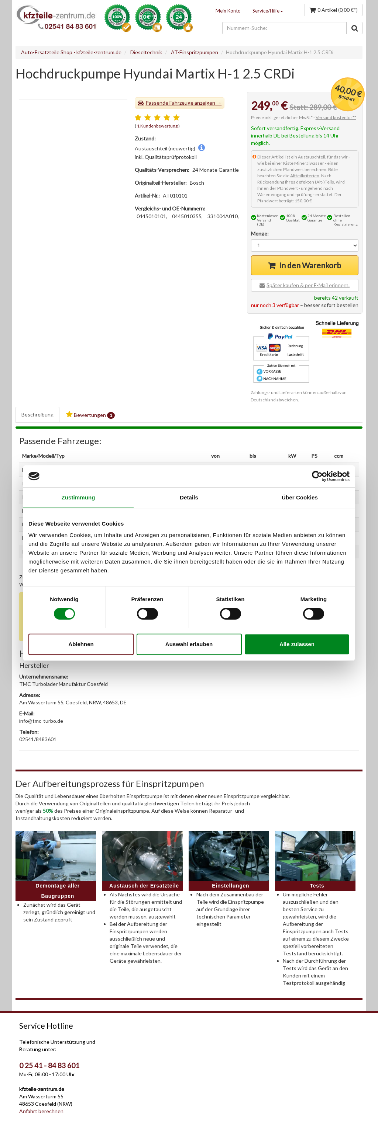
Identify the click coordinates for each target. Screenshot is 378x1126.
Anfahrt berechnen (41, 1111)
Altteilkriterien (304, 175)
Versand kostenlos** (336, 117)
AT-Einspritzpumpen (194, 52)
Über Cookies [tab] (300, 497)
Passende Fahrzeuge (169, 103)
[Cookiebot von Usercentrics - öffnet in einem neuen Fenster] (317, 476)
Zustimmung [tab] (78, 497)
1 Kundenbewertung (157, 126)
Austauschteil (311, 157)
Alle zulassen (297, 644)
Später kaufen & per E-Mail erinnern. (308, 285)
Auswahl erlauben (189, 644)
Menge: (260, 233)
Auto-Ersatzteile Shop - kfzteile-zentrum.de (71, 52)
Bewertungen (90, 415)
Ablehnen (80, 644)
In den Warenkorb (310, 265)
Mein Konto (228, 11)
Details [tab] (189, 497)
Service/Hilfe (267, 11)
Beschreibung (37, 414)
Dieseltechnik (146, 52)
